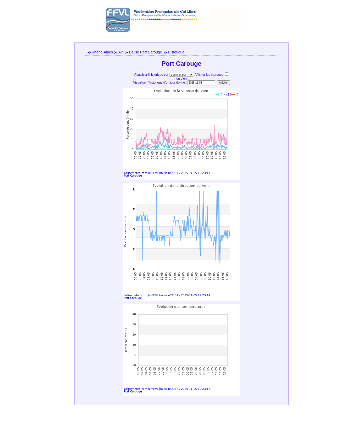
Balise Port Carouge (145, 52)
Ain (121, 52)
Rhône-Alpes (102, 52)
